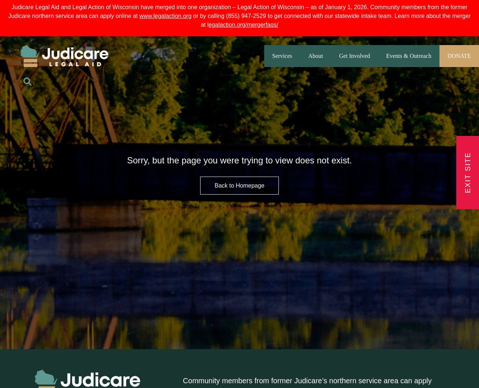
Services (282, 56)
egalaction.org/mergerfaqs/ (243, 25)
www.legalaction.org (165, 16)
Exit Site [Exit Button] (468, 172)
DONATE (459, 56)
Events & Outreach (408, 56)
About (315, 56)
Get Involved (354, 56)
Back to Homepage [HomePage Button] (239, 185)
